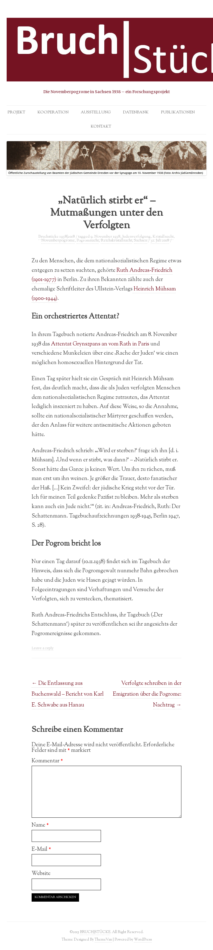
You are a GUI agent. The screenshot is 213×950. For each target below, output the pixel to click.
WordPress (143, 939)
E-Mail (41, 849)
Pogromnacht (88, 240)
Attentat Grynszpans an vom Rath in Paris (100, 344)
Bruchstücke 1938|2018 (56, 237)
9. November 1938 (105, 237)
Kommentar (47, 761)
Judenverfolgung (136, 237)
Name (40, 825)
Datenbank (136, 112)
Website (41, 873)
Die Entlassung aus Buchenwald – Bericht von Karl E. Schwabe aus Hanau (68, 694)
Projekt (16, 112)
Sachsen (140, 240)
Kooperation (53, 112)
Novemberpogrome (58, 240)
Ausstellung (96, 112)
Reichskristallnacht (116, 240)
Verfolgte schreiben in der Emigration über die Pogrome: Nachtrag (147, 694)
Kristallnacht (163, 237)
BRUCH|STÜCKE (95, 932)
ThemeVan (103, 939)
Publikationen (178, 112)
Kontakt (101, 127)
